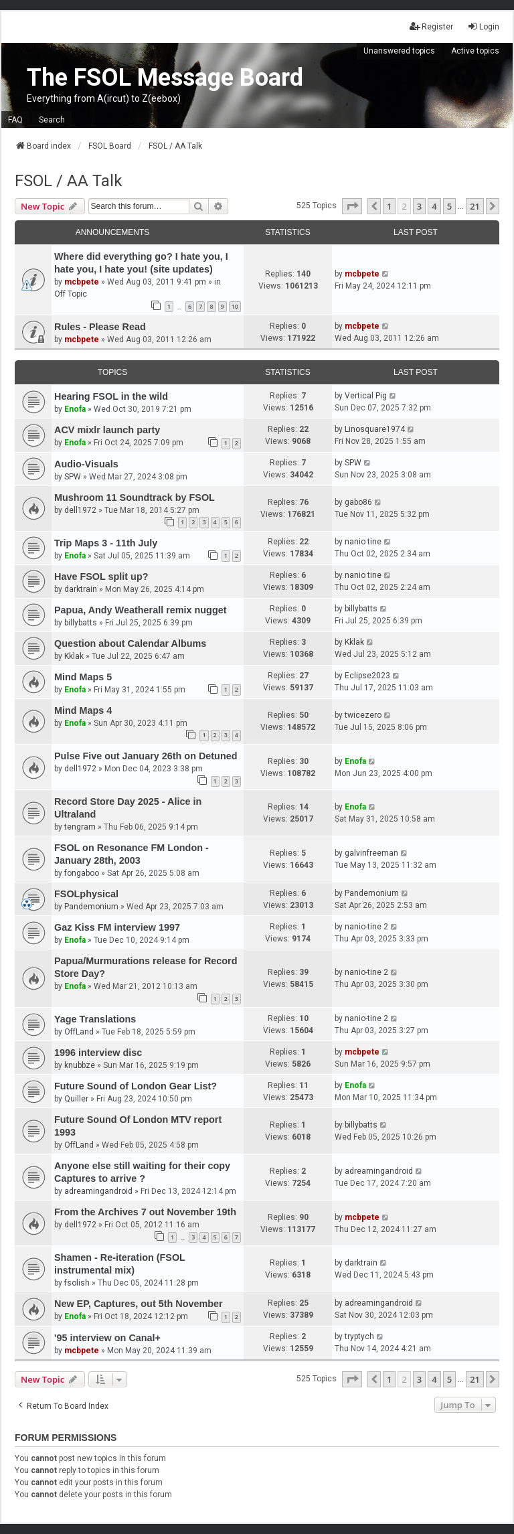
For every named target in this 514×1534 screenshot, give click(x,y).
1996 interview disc (98, 1052)
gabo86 (358, 502)
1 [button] (389, 206)
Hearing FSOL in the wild (111, 396)
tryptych (359, 1336)
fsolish (77, 1283)
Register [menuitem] (431, 26)
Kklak (74, 656)
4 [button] (434, 206)
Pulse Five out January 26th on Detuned (145, 756)
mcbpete (81, 282)
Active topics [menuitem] (475, 51)
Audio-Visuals (86, 464)
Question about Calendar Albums (130, 643)
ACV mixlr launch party (107, 430)
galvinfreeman (371, 853)
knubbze (79, 1065)
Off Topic (70, 294)
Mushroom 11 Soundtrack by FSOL (134, 497)
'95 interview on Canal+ (107, 1337)
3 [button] (419, 206)
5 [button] (449, 206)
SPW (72, 476)
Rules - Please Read (100, 326)
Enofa (75, 409)
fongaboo (81, 873)
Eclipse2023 (367, 675)
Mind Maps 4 (83, 710)
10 (235, 306)
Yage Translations (95, 1019)
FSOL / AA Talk (68, 180)
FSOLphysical (86, 894)
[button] (352, 206)
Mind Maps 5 (83, 677)
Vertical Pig (366, 395)
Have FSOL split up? (101, 576)
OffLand (79, 1032)
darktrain (80, 589)
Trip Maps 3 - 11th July (105, 543)
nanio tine (363, 541)
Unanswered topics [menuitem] (399, 51)
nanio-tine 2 (366, 926)
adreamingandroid (98, 1191)
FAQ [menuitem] (15, 120)
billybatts (80, 622)
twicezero (363, 715)
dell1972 (80, 510)
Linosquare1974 (375, 429)
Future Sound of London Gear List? (135, 1086)
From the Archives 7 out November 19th (145, 1212)
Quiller (76, 1098)
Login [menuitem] (483, 26)
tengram (80, 827)
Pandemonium (91, 906)
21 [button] (475, 206)
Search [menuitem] (52, 120)
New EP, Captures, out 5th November (138, 1303)
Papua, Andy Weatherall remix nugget (140, 610)
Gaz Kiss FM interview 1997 (117, 927)
